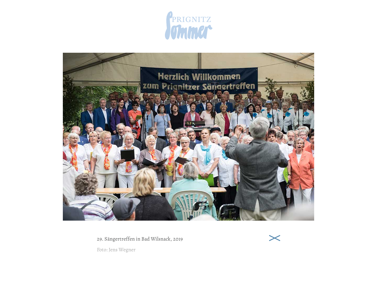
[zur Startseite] (188, 37)
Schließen (274, 237)
